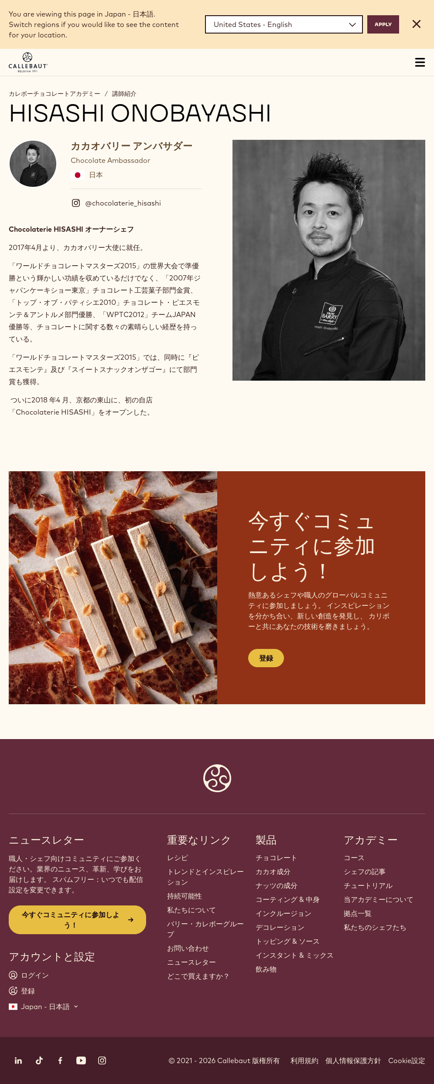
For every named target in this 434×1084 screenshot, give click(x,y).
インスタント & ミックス (295, 955)
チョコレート (276, 857)
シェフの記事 (365, 871)
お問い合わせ (188, 948)
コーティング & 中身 (288, 899)
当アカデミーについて (378, 899)
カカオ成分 (273, 871)
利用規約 (304, 1060)
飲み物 (266, 969)
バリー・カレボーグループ (205, 929)
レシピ (177, 857)
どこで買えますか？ (198, 976)
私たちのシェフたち (375, 927)
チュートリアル (368, 885)
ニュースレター (191, 962)
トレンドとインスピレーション (205, 876)
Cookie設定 (406, 1060)
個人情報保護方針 (353, 1060)
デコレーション (280, 927)
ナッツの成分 (276, 885)
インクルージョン (283, 913)
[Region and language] (284, 24)
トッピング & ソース (288, 941)
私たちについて (191, 909)
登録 (266, 658)
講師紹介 (124, 94)
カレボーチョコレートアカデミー (54, 94)
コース (354, 857)
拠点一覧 (358, 913)
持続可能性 (184, 896)
